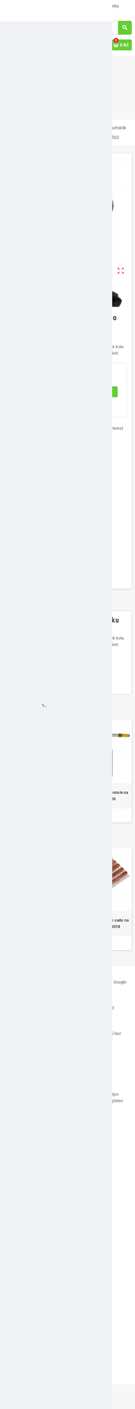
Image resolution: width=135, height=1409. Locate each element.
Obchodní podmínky (25, 1207)
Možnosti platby (102, 6)
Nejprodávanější (22, 1361)
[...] (98, 1107)
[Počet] (29, 391)
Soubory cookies (22, 1234)
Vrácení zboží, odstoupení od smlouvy (41, 1216)
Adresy (13, 1284)
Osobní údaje (19, 1275)
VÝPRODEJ (16, 6)
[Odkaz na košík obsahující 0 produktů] (121, 44)
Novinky (14, 1352)
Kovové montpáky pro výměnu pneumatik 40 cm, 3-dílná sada (34, 795)
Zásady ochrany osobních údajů (36, 1243)
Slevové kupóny (21, 1311)
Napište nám (67, 6)
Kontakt (14, 1180)
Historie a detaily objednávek (33, 1293)
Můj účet (15, 1266)
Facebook (9, 1137)
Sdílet (60, 428)
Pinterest (112, 428)
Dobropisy (16, 1302)
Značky (14, 1370)
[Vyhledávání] (104, 28)
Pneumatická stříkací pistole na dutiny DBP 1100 (100, 795)
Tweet (84, 428)
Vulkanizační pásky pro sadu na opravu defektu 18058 (100, 923)
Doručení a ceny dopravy (28, 12)
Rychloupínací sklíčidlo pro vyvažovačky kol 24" (34, 923)
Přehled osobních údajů (28, 1320)
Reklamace (17, 1225)
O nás (41, 6)
